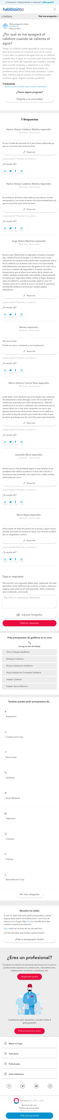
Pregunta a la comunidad (29, 99)
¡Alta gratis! (48, 2)
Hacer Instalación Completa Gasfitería (23, 673)
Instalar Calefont (14, 680)
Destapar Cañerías (15, 659)
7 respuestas (9, 84)
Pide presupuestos (29, 1116)
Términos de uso (29, 1105)
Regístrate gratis (29, 977)
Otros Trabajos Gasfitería (17, 652)
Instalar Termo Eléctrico (17, 686)
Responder (29, 152)
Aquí (6, 929)
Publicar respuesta (29, 623)
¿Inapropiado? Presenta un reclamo (19, 159)
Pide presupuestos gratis (29, 1031)
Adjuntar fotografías (29, 615)
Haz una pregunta (47, 16)
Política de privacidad (29, 1108)
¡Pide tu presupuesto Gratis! (29, 939)
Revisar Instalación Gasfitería (19, 666)
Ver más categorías (29, 894)
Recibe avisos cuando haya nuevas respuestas (26, 87)
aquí (29, 922)
